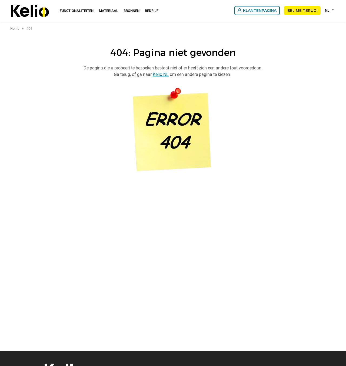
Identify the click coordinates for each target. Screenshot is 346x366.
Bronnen (131, 10)
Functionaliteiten (77, 10)
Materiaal (108, 10)
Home (14, 28)
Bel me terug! (302, 10)
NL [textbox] (327, 10)
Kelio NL (161, 74)
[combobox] (330, 10)
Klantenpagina (260, 10)
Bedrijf (151, 10)
